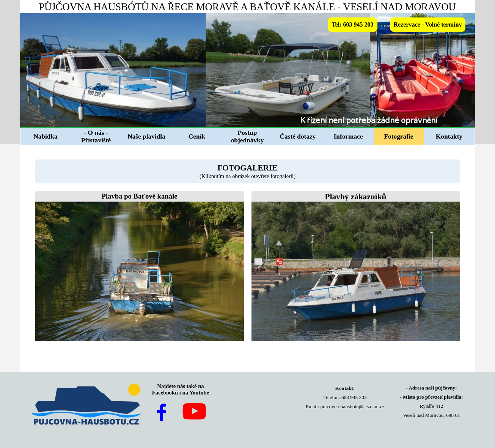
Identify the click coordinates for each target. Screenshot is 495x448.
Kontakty (449, 136)
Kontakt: (345, 388)
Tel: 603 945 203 (352, 24)
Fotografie (398, 136)
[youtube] (194, 411)
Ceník (197, 136)
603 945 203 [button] (354, 397)
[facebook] (161, 412)
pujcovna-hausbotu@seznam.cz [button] (353, 406)
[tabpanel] (387, 120)
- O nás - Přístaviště (96, 136)
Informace (348, 136)
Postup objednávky (247, 136)
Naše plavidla (146, 136)
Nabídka (45, 136)
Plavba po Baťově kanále (140, 196)
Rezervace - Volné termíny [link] (428, 24)
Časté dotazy (298, 136)
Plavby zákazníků (356, 196)
